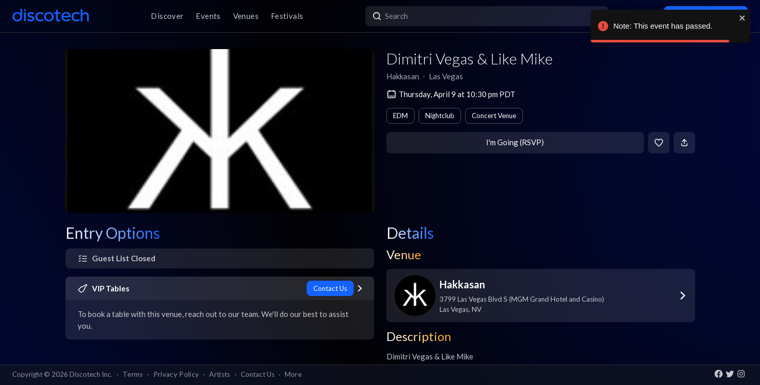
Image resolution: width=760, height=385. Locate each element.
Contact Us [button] (257, 374)
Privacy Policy (176, 374)
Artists (219, 374)
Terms (133, 374)
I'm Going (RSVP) (515, 142)
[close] (742, 18)
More (293, 374)
